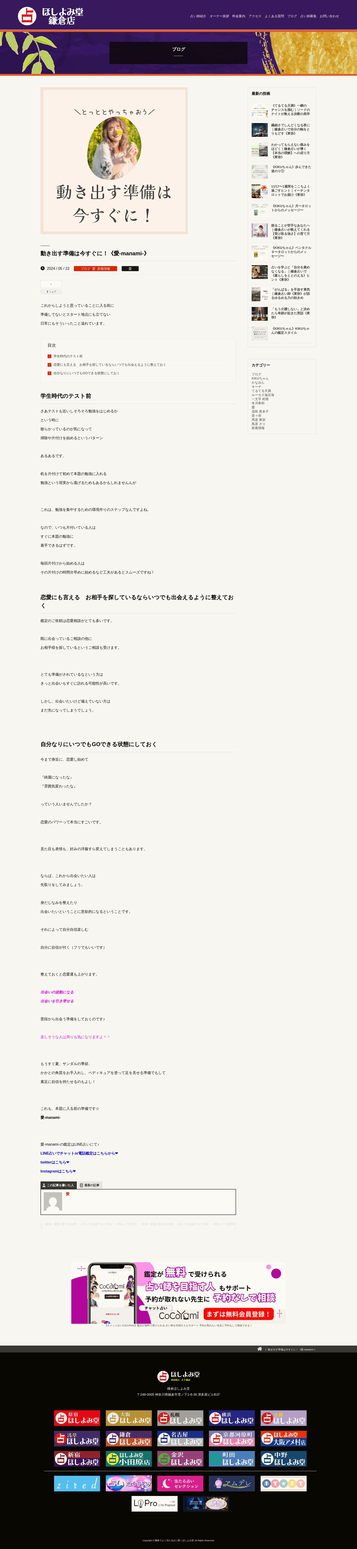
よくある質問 (274, 16)
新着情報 (103, 268)
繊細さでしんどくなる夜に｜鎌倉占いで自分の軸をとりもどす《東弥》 (290, 129)
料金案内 (238, 16)
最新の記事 (91, 1185)
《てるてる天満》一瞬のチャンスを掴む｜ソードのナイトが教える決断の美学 (290, 110)
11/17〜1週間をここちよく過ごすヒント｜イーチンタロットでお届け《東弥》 (290, 191)
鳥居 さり (258, 424)
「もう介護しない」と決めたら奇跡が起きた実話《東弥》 (290, 313)
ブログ (292, 16)
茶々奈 (256, 415)
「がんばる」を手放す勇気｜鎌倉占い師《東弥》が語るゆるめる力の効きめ (290, 294)
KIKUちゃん (260, 378)
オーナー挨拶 (219, 16)
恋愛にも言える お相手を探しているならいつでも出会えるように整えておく (110, 364)
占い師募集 (308, 16)
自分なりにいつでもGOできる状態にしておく (87, 373)
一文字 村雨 (260, 399)
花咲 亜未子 (260, 411)
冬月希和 (258, 403)
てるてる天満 (261, 391)
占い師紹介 (198, 16)
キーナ (256, 386)
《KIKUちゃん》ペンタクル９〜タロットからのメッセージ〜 (291, 252)
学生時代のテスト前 (68, 356)
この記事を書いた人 (60, 1185)
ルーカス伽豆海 (263, 395)
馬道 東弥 (258, 420)
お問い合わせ (329, 16)
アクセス (255, 16)
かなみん (258, 382)
